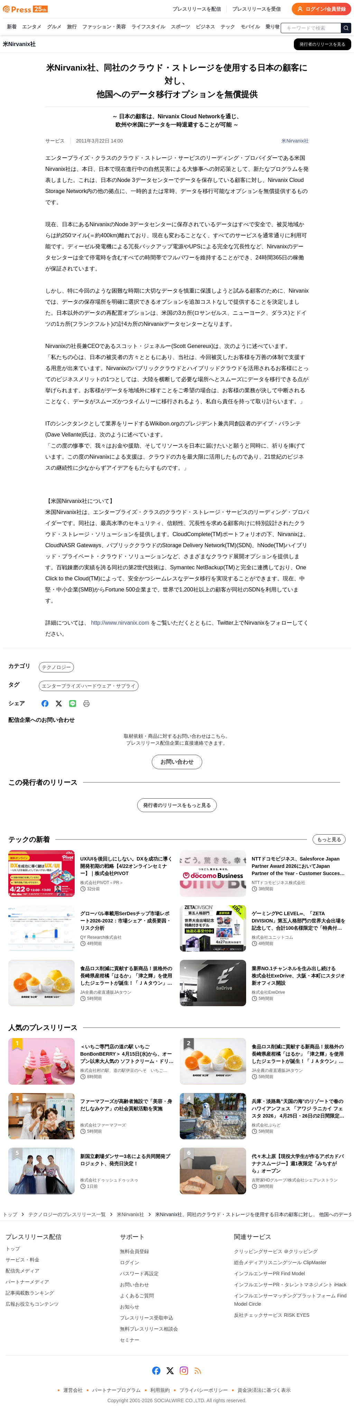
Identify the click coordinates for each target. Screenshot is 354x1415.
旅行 (72, 27)
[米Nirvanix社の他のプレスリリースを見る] (322, 44)
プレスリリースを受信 (256, 9)
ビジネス (205, 27)
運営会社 (73, 1390)
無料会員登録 (134, 1251)
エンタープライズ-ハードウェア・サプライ (89, 686)
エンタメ (31, 27)
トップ (10, 1214)
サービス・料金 (22, 1259)
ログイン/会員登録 (321, 9)
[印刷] (86, 703)
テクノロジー (56, 667)
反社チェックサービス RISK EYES (271, 1315)
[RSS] (198, 1371)
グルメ (54, 27)
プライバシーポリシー (203, 1390)
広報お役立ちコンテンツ (32, 1304)
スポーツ (180, 27)
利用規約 (160, 1390)
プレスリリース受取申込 (146, 1318)
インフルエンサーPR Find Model (269, 1273)
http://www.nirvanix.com (120, 623)
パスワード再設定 (139, 1273)
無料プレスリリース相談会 (149, 1329)
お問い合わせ (177, 762)
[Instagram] (184, 1371)
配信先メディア (22, 1271)
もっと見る (329, 839)
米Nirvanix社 (295, 141)
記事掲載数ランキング (30, 1293)
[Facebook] (44, 703)
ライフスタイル (148, 27)
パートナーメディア (27, 1282)
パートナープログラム (116, 1390)
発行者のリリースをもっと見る (177, 805)
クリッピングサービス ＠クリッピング (276, 1251)
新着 (12, 27)
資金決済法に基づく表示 (264, 1390)
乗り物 (273, 27)
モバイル (250, 27)
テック (228, 27)
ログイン (129, 1262)
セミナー (129, 1340)
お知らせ (129, 1307)
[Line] (72, 703)
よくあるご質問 (137, 1295)
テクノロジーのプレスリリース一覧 (67, 1214)
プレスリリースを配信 (197, 9)
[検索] (346, 28)
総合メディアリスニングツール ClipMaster (280, 1262)
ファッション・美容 (104, 27)
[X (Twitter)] (58, 703)
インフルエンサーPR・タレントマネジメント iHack (290, 1284)
